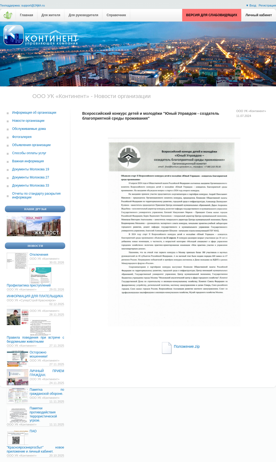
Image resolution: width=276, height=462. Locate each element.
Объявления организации (31, 145)
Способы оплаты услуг (29, 153)
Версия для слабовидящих (211, 15)
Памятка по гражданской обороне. (47, 392)
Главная (26, 15)
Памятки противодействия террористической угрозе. (43, 414)
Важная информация (28, 161)
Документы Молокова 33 (30, 185)
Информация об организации (34, 112)
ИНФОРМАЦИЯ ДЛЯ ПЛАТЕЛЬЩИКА (35, 296)
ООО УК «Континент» (251, 111)
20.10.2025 (56, 455)
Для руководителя (83, 15)
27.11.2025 (56, 345)
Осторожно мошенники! (38, 354)
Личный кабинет (259, 15)
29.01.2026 (56, 289)
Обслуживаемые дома (29, 129)
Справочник (116, 15)
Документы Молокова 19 (30, 169)
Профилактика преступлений (29, 285)
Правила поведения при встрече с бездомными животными (35, 339)
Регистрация (267, 5)
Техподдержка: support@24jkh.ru (22, 5)
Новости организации (28, 121)
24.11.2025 (56, 383)
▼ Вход (251, 5)
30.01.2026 (56, 262)
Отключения (39, 255)
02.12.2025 (56, 304)
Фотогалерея (22, 137)
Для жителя (51, 15)
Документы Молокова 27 (30, 177)
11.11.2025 (56, 401)
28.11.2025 (56, 314)
